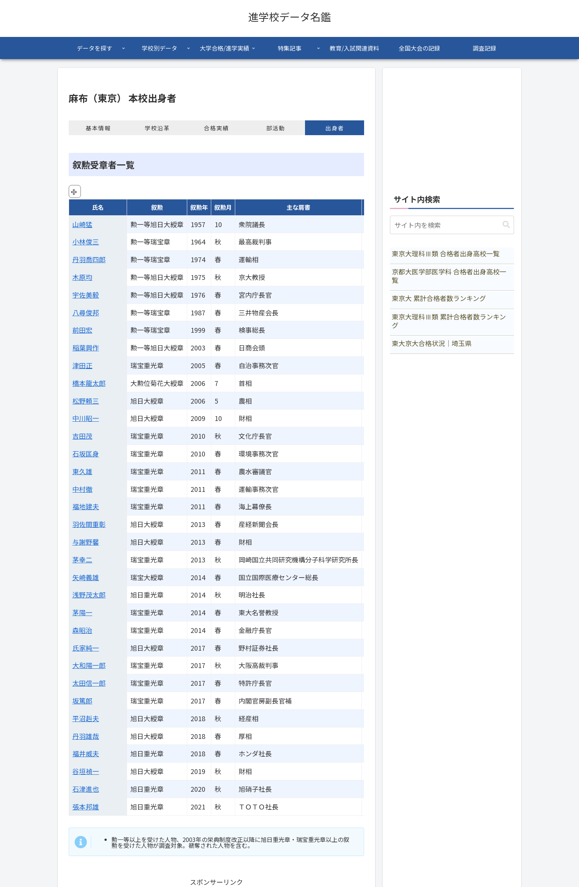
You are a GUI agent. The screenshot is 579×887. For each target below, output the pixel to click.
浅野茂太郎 (89, 594)
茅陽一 (82, 612)
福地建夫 (85, 506)
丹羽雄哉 (85, 736)
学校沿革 (157, 128)
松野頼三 (85, 400)
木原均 (82, 277)
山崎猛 (82, 224)
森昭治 (82, 630)
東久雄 (82, 471)
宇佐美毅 (85, 294)
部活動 (275, 128)
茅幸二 (82, 559)
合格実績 (216, 128)
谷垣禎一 (85, 771)
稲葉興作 (85, 347)
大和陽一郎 (89, 665)
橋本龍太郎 (89, 383)
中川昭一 (85, 418)
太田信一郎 (89, 683)
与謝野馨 (85, 542)
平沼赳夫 (85, 718)
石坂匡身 (85, 453)
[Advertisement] (452, 127)
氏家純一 (85, 648)
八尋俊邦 (85, 312)
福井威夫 (85, 753)
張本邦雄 (85, 806)
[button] (506, 224)
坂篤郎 (82, 700)
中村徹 (82, 489)
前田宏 (82, 330)
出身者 (334, 128)
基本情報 (98, 128)
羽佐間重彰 (89, 524)
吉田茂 (82, 436)
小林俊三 (85, 241)
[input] (452, 225)
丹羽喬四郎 (89, 259)
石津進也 (85, 789)
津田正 (82, 365)
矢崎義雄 (85, 577)
